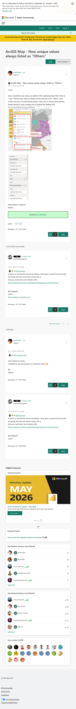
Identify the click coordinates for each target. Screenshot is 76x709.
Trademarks (5, 695)
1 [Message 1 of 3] (14, 229)
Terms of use (5, 691)
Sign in (50, 28)
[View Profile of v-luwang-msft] (26, 256)
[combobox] (46, 33)
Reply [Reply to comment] (63, 310)
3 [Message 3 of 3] (14, 380)
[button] (50, 61)
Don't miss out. (49, 39)
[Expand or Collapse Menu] (3, 23)
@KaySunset (20, 271)
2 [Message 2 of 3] (14, 304)
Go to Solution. (41, 215)
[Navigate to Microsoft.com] (8, 17)
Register (42, 28)
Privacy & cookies (7, 688)
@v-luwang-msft (20, 355)
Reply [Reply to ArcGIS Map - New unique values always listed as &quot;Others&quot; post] (63, 234)
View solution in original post (19, 297)
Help (57, 28)
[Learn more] (15, 513)
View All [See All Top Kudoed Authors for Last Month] (11, 632)
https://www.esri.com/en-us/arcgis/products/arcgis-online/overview (33, 283)
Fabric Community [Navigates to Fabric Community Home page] (25, 17)
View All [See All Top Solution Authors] (11, 585)
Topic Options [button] (62, 61)
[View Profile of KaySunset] (17, 72)
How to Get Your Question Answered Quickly (25, 537)
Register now (7, 11)
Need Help (18, 223)
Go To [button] (65, 28)
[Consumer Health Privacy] (38, 702)
